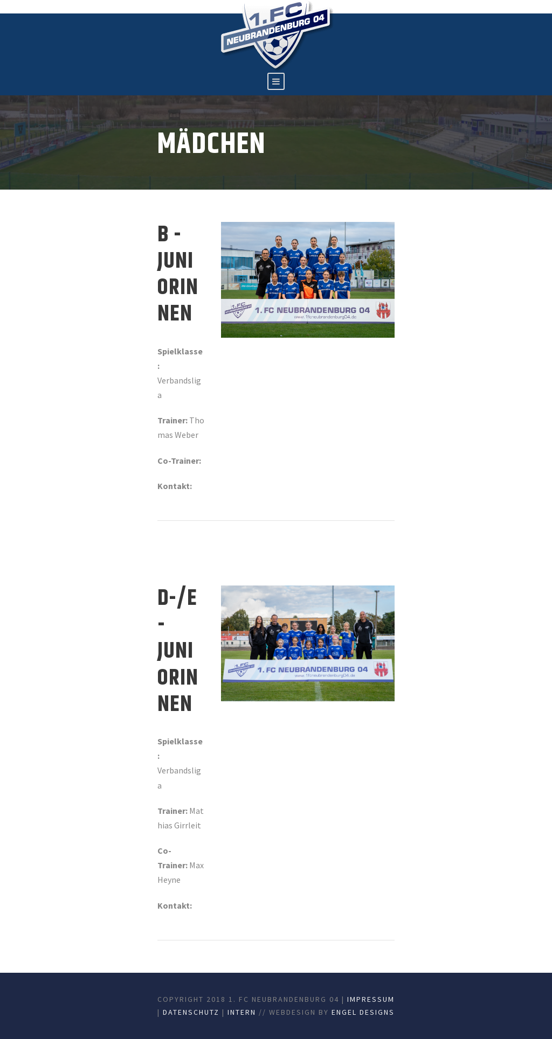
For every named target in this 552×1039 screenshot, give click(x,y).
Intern (241, 1012)
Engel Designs (363, 1012)
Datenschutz (191, 1012)
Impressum (371, 999)
